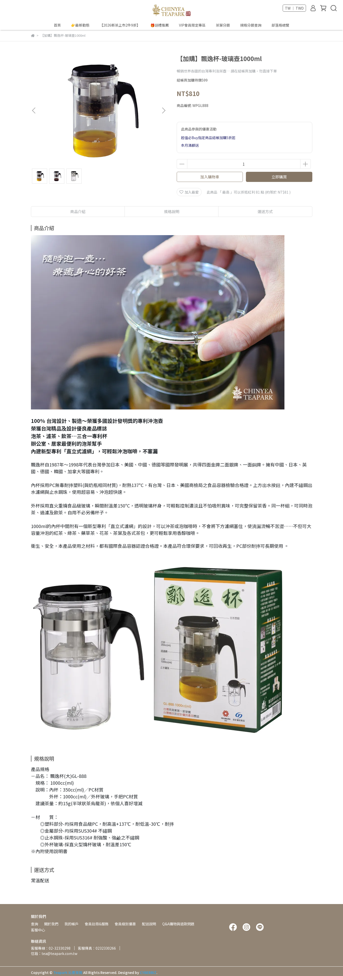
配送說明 (149, 923)
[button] (163, 110)
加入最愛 (189, 192)
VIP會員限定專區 (192, 25)
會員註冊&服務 (97, 923)
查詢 (34, 923)
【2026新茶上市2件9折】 (120, 25)
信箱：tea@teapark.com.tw (54, 953)
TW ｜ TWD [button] (294, 8)
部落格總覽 (280, 25)
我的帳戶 (71, 923)
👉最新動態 (80, 25)
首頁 (57, 25)
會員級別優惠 (125, 923)
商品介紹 (77, 211)
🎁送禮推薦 (159, 25)
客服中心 (38, 929)
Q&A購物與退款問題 (178, 923)
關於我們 (51, 923)
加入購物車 (209, 176)
